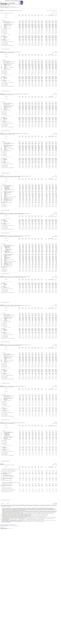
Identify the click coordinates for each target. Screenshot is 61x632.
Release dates (2, 6)
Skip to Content (1, 4)
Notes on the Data (11, 6)
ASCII (13, 7)
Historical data (6, 6)
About (14, 6)
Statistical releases (4, 629)
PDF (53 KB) (16, 7)
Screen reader (10, 7)
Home (1, 629)
